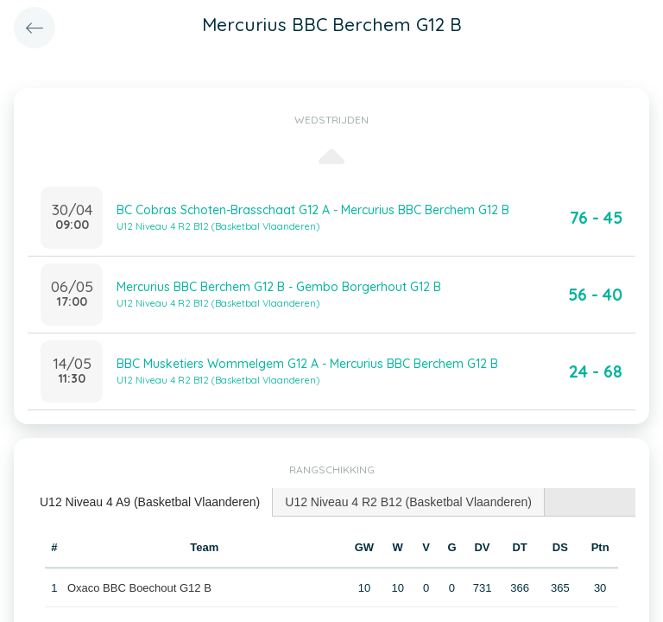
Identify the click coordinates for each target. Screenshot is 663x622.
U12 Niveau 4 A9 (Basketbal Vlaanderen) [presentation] (150, 502)
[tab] (150, 502)
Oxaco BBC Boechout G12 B (139, 587)
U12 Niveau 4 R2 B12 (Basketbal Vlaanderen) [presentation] (408, 502)
